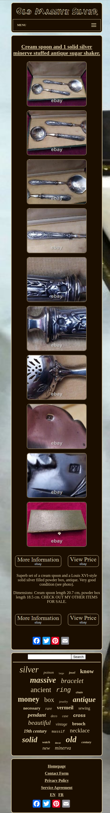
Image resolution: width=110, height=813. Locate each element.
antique (84, 699)
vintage (61, 724)
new (46, 748)
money (28, 699)
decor (58, 742)
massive (43, 680)
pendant (37, 715)
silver (29, 669)
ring (63, 690)
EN (52, 795)
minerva (63, 748)
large (61, 673)
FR (60, 795)
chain (79, 692)
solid (29, 739)
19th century (35, 731)
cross (79, 715)
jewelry (63, 701)
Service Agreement (56, 787)
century (86, 742)
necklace (80, 730)
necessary (32, 708)
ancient (41, 690)
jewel (72, 672)
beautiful (39, 722)
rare (48, 708)
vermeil (65, 708)
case (65, 716)
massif (58, 732)
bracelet (72, 680)
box (49, 699)
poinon (48, 672)
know (87, 671)
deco (54, 716)
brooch (78, 723)
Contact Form (57, 773)
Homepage (57, 766)
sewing (84, 708)
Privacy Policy (57, 780)
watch (46, 742)
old (71, 739)
